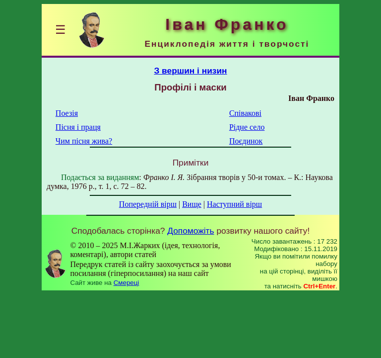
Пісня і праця (78, 127)
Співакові (245, 113)
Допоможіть (190, 231)
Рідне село (247, 127)
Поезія (67, 113)
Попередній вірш (148, 204)
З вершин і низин (190, 71)
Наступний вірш (234, 204)
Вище (191, 204)
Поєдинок (245, 141)
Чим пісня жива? (84, 141)
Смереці (126, 282)
